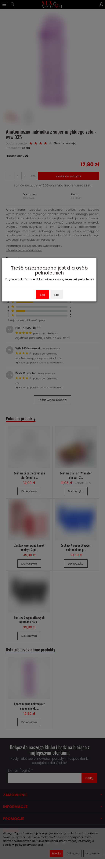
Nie (56, 295)
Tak (42, 295)
